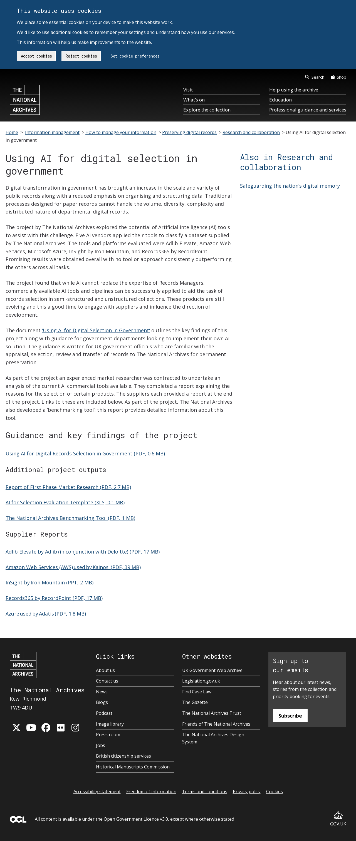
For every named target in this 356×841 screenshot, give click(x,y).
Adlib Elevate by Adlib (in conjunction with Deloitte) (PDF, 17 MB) (83, 551)
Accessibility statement (97, 791)
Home (12, 132)
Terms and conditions (204, 791)
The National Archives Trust (211, 713)
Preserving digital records (189, 132)
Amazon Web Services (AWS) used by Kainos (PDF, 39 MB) (73, 567)
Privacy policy (247, 791)
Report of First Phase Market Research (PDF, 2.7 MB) (68, 487)
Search (314, 77)
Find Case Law (196, 692)
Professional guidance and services (307, 109)
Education (280, 99)
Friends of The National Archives (216, 724)
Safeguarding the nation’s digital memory (290, 185)
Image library (110, 724)
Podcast (104, 713)
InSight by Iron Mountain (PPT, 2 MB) (49, 582)
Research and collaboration (251, 132)
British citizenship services (123, 756)
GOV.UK (338, 819)
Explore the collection (207, 109)
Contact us (107, 681)
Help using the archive (293, 89)
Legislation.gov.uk (201, 681)
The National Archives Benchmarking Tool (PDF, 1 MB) (70, 518)
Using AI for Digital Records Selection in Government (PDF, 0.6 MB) (85, 453)
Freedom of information (151, 791)
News (102, 692)
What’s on (194, 99)
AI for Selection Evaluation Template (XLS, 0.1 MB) (65, 502)
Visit (188, 89)
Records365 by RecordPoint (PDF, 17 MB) (54, 598)
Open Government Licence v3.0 (136, 819)
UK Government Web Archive (212, 670)
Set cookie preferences (135, 56)
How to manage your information (120, 132)
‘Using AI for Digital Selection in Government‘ (96, 330)
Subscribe (290, 715)
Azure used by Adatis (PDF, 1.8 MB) (46, 613)
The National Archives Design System (213, 738)
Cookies (274, 791)
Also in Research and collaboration (286, 162)
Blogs (102, 702)
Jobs (100, 745)
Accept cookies (36, 56)
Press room (108, 734)
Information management (52, 132)
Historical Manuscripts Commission (133, 767)
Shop (338, 77)
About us (105, 670)
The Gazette (195, 702)
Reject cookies (81, 56)
